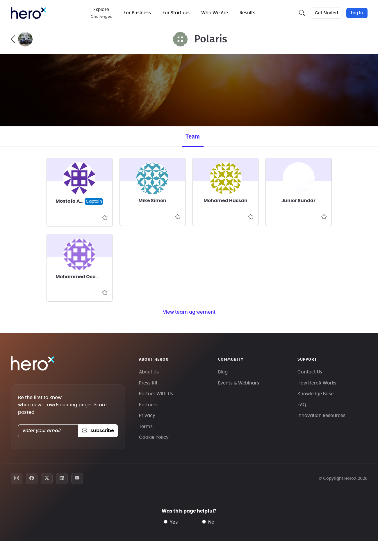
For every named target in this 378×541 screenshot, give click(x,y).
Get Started (326, 13)
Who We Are (214, 13)
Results (247, 13)
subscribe (98, 430)
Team (193, 137)
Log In (357, 13)
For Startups (176, 13)
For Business (137, 13)
